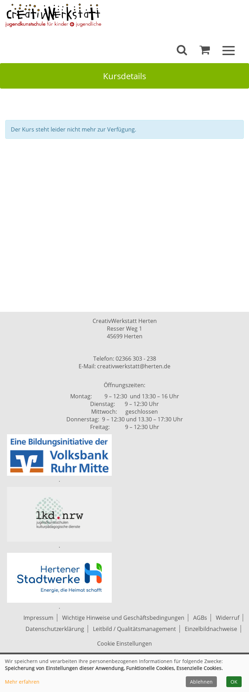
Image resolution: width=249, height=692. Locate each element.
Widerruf (227, 618)
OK (233, 681)
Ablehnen (201, 681)
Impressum (38, 618)
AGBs (200, 618)
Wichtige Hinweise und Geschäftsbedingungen (123, 618)
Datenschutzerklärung (54, 629)
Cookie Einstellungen (124, 643)
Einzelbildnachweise (211, 629)
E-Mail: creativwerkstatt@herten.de (124, 366)
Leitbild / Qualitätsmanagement (134, 629)
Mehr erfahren (22, 681)
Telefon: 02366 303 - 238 (124, 358)
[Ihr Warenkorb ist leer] (204, 51)
